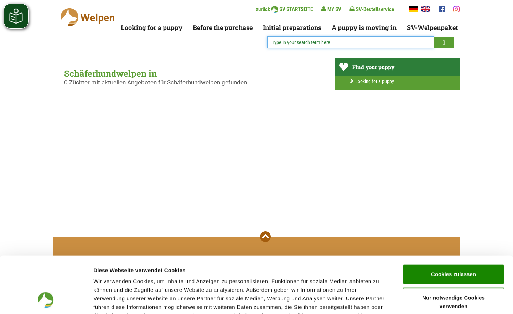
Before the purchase (223, 27)
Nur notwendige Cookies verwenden (453, 249)
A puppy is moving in (364, 27)
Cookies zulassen (453, 221)
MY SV (331, 9)
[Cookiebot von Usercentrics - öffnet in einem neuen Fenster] (46, 300)
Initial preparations (292, 27)
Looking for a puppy (151, 27)
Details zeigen (379, 300)
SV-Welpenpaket (432, 27)
